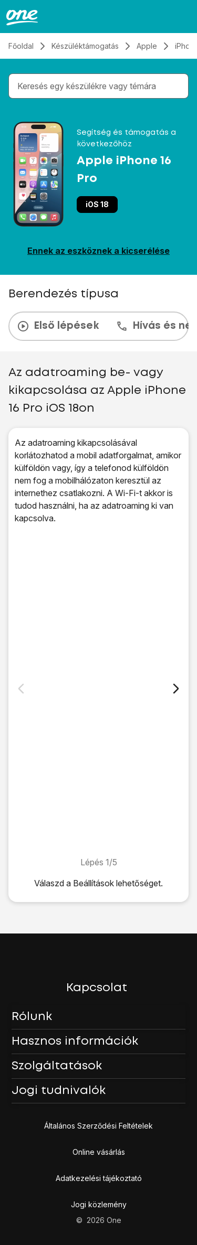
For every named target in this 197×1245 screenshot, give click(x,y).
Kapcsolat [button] (96, 988)
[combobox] (100, 86)
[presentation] (98, 326)
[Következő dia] (176, 688)
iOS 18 (97, 204)
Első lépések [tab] (58, 326)
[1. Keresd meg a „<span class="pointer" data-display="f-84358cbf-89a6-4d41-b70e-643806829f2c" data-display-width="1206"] (98, 690)
